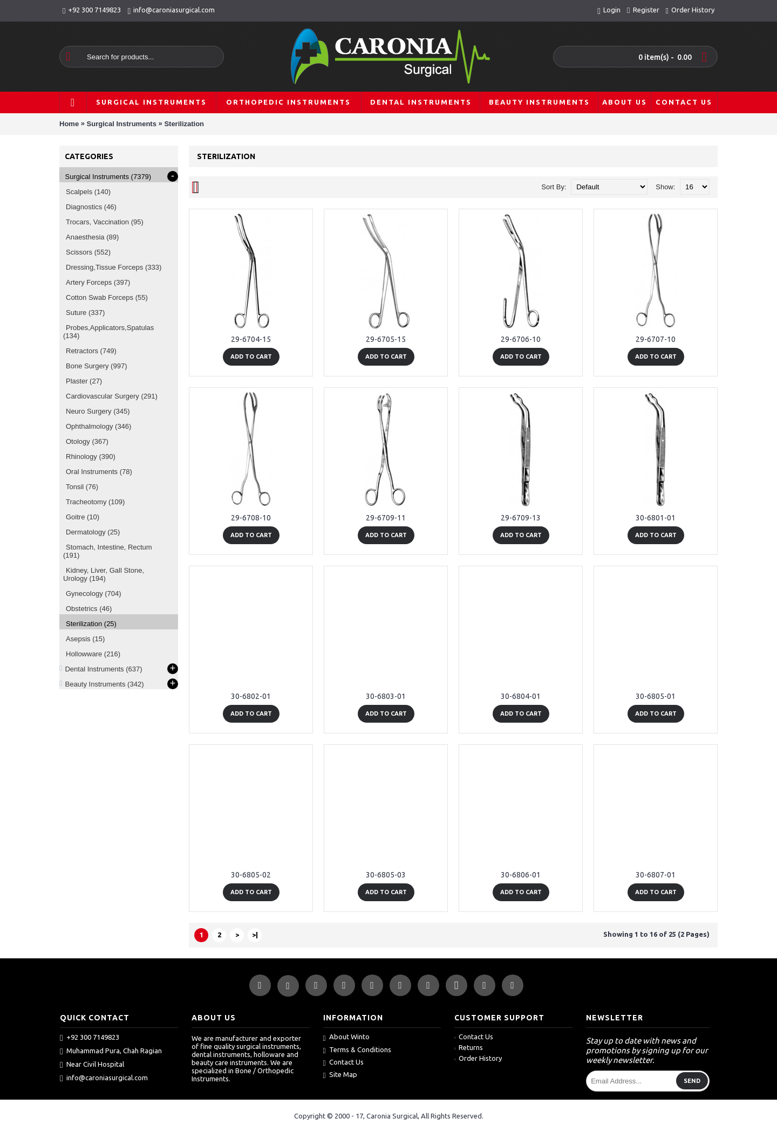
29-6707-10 (656, 339)
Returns (468, 1047)
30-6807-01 (656, 874)
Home (69, 124)
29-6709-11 (386, 517)
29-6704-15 (251, 339)
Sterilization (184, 124)
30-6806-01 (521, 874)
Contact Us (343, 1062)
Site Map (340, 1075)
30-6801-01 (656, 517)
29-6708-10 (251, 517)
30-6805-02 (251, 874)
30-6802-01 (251, 696)
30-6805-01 (656, 696)
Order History (478, 1058)
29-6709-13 (521, 517)
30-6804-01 (521, 696)
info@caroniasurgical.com (104, 1078)
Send (692, 1081)
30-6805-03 (386, 874)
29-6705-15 (386, 339)
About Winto (346, 1037)
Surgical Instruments (121, 124)
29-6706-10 (521, 339)
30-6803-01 (386, 696)
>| (255, 934)
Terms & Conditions (357, 1050)
